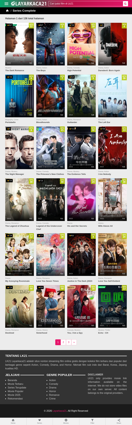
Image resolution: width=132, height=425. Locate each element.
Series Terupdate (17, 387)
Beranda (12, 380)
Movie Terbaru (15, 384)
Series (39, 421)
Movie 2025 (14, 395)
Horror (52, 391)
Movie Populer (15, 391)
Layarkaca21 (60, 411)
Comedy (53, 384)
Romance (54, 395)
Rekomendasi (15, 398)
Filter (92, 421)
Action (52, 380)
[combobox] (86, 3)
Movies (66, 421)
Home (13, 421)
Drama (52, 387)
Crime (52, 398)
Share (118, 421)
